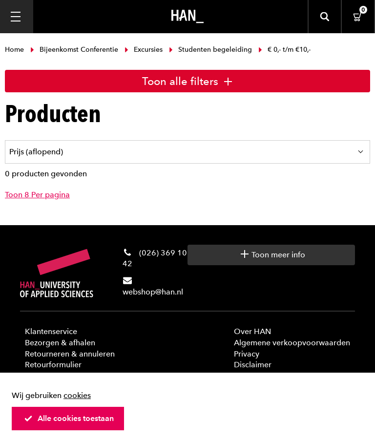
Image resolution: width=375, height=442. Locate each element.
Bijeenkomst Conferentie (74, 49)
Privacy (246, 353)
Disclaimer (252, 364)
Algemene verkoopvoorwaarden (292, 342)
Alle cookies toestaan (69, 418)
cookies (77, 395)
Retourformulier (53, 364)
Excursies (144, 49)
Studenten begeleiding (210, 49)
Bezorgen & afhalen (60, 342)
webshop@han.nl (153, 291)
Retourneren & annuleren (70, 353)
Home (15, 49)
